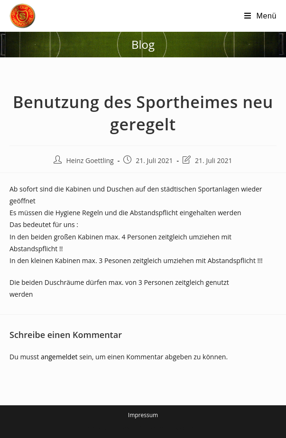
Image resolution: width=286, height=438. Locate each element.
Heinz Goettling (89, 160)
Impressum (143, 415)
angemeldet (59, 356)
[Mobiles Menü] (260, 16)
